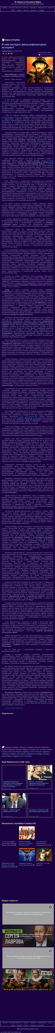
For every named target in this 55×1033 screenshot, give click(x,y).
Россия (25, 7)
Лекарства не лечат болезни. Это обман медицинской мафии (9, 865)
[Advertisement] (27, 25)
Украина (33, 7)
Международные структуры (11, 117)
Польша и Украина (26, 747)
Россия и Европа (22, 749)
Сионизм (28, 756)
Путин (26, 10)
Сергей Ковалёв (47, 160)
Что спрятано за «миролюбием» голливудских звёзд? (43, 843)
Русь (22, 756)
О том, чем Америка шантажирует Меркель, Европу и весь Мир (9, 843)
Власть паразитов (28, 754)
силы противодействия (28, 416)
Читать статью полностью (14, 708)
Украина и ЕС (15, 754)
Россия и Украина (22, 752)
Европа (19, 10)
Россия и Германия (42, 747)
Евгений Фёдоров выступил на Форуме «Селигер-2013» (26, 843)
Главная (4, 7)
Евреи (9, 756)
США (13, 10)
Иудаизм (16, 756)
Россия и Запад (46, 749)
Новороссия (42, 7)
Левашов (33, 10)
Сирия (50, 7)
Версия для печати (46, 55)
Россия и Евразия (8, 749)
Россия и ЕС (34, 749)
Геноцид (39, 754)
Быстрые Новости (15, 7)
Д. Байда (41, 10)
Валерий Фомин (7, 51)
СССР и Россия (36, 752)
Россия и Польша (8, 752)
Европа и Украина (12, 747)
